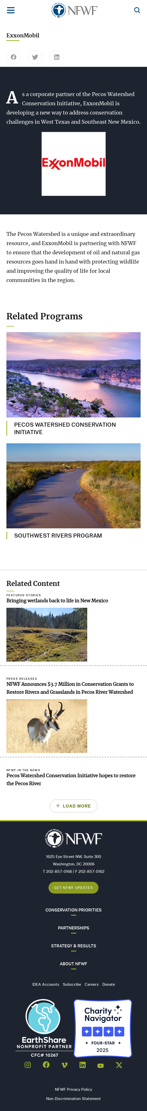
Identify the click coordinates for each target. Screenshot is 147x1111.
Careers (92, 984)
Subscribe (72, 984)
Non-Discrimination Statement (73, 1098)
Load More (77, 806)
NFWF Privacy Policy (73, 1089)
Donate (108, 984)
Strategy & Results (73, 946)
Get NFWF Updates (73, 887)
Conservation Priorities (73, 910)
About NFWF (73, 964)
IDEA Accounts (45, 984)
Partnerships (73, 928)
